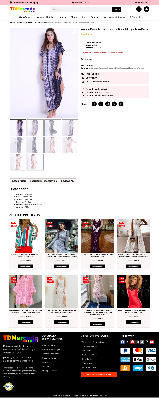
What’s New (87, 363)
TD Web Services (99, 396)
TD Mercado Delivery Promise (94, 342)
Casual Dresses (99, 68)
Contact (45, 362)
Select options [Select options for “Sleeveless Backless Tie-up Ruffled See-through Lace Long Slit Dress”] (61, 323)
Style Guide (86, 359)
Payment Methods (89, 355)
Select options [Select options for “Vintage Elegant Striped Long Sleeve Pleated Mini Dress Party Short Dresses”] (61, 267)
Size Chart (86, 351)
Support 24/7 (80, 2)
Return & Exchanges (51, 350)
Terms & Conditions (50, 354)
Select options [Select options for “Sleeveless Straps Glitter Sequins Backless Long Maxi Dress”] (97, 267)
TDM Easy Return (89, 347)
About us (46, 366)
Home (12, 22)
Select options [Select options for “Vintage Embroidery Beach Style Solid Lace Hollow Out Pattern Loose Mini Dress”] (25, 323)
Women (20, 22)
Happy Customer (49, 371)
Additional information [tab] (43, 181)
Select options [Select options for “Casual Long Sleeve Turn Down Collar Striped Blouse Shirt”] (25, 267)
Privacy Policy (48, 345)
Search (116, 9)
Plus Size (132, 68)
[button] (74, 31)
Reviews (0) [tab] (67, 181)
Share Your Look (88, 368)
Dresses (28, 22)
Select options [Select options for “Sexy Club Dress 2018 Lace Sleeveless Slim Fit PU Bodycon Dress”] (133, 323)
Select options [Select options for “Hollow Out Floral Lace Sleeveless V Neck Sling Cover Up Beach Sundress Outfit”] (133, 267)
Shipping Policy (49, 358)
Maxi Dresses (40, 22)
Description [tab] (19, 181)
